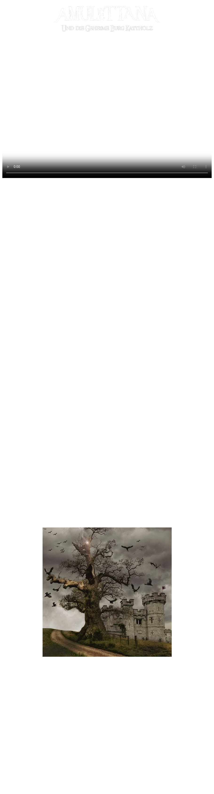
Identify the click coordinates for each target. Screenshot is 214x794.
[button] (34, 685)
